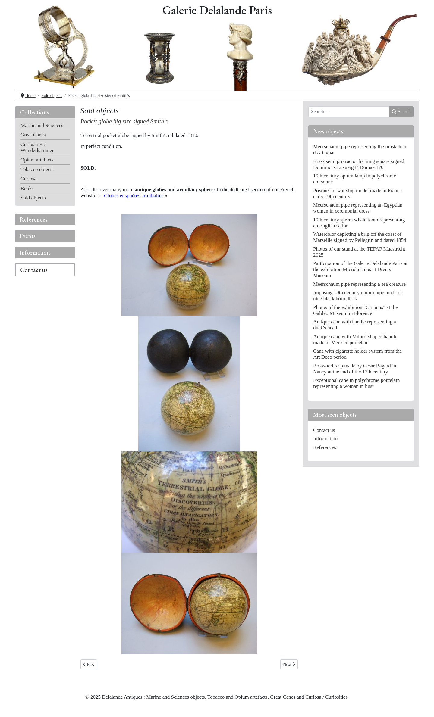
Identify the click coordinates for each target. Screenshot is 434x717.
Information (35, 253)
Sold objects (33, 198)
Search (401, 111)
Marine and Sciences (41, 125)
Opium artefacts (36, 160)
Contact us (34, 270)
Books (27, 188)
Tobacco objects (37, 169)
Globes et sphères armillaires (133, 195)
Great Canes (33, 135)
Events (28, 236)
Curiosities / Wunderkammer (37, 147)
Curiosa (28, 179)
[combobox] (348, 111)
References (33, 219)
